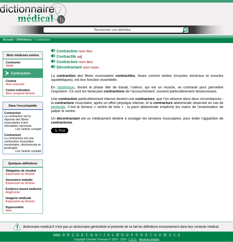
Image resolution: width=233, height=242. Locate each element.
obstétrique (65, 87)
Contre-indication (18, 90)
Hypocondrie (15, 207)
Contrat (11, 80)
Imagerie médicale (18, 198)
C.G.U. (133, 239)
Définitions (24, 39)
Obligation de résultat (21, 170)
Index (56, 234)
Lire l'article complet (28, 129)
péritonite (58, 107)
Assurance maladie (19, 179)
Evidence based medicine (24, 188)
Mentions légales (149, 239)
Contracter (13, 62)
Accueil (8, 39)
